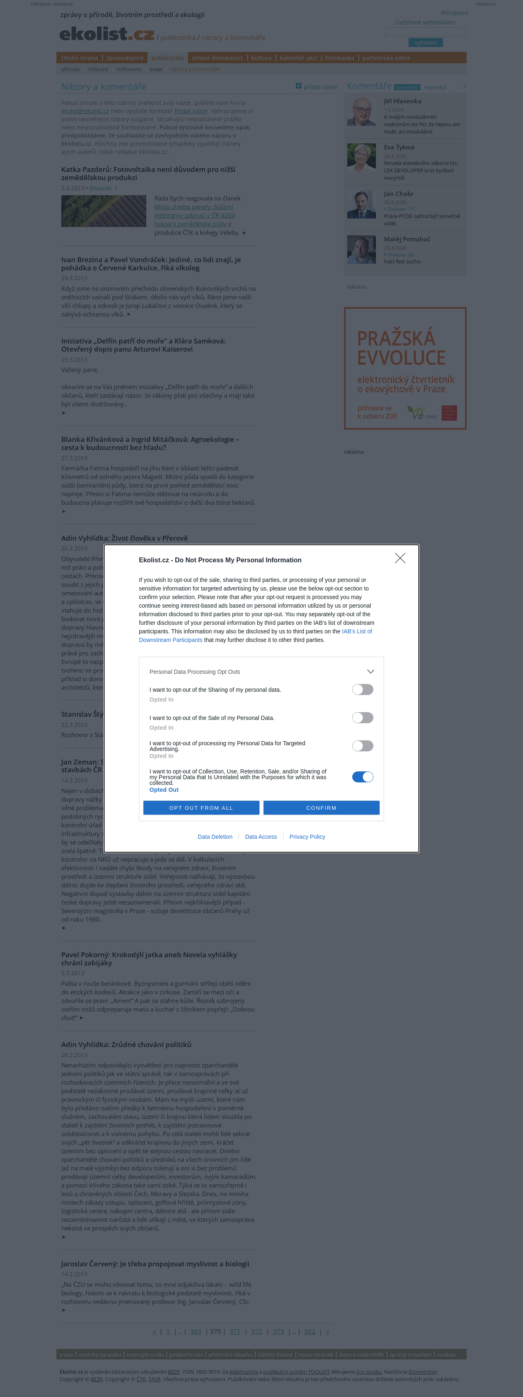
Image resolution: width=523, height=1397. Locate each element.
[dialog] (261, 698)
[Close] (403, 560)
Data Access (261, 836)
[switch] (362, 689)
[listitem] (261, 671)
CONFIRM (321, 808)
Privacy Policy (307, 836)
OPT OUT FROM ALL (201, 808)
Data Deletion (215, 836)
